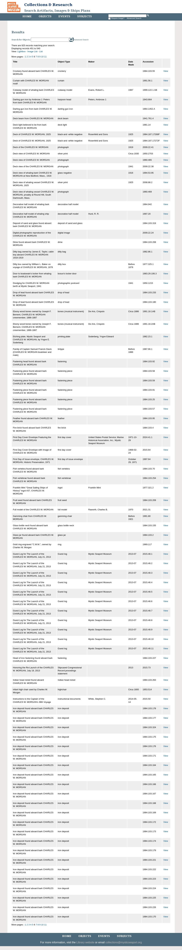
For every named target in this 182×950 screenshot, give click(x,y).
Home (27, 16)
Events (64, 16)
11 (45, 56)
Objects (45, 16)
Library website (85, 942)
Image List (32, 51)
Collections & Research (48, 4)
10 (42, 56)
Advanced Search (134, 18)
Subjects (84, 16)
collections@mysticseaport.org (123, 942)
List (41, 51)
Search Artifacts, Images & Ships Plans (57, 11)
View (165, 71)
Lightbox (21, 51)
